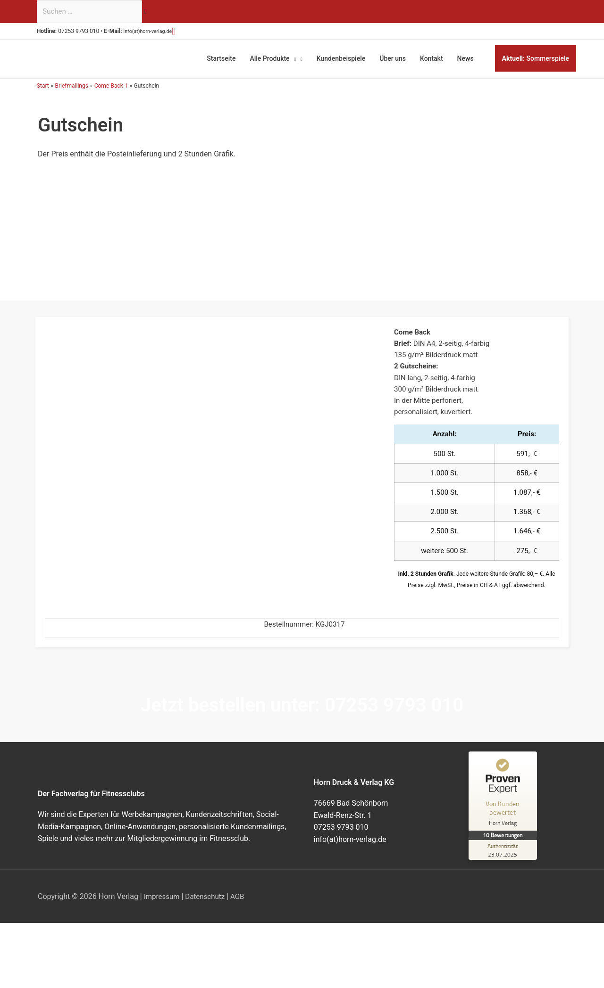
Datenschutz (208, 906)
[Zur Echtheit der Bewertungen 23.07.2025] (504, 860)
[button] (190, 32)
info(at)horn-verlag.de (159, 32)
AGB (242, 906)
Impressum (163, 906)
